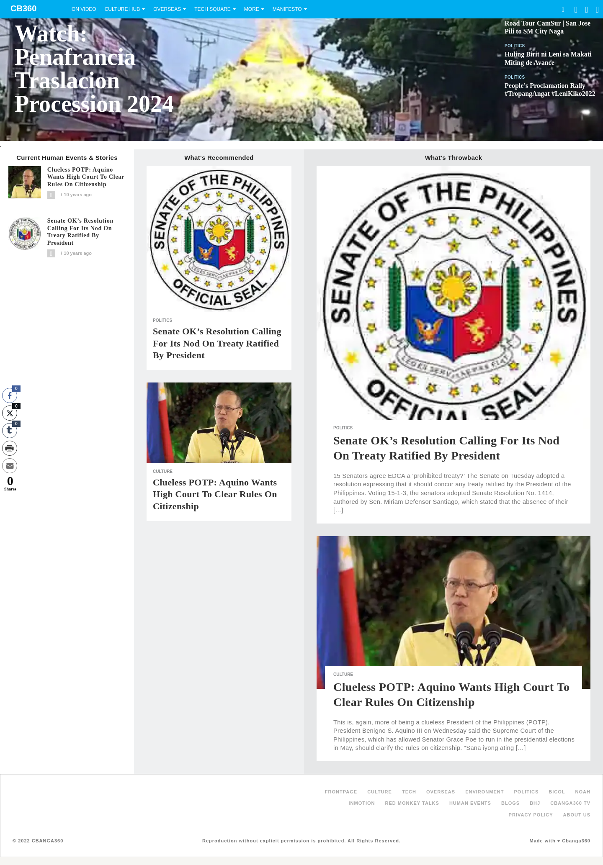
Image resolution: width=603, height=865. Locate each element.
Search (563, 9)
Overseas (167, 9)
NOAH (582, 791)
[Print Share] (9, 448)
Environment (484, 791)
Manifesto (287, 9)
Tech (409, 791)
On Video (84, 9)
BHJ (535, 803)
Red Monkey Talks (412, 803)
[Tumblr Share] (9, 430)
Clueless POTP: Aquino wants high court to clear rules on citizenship (85, 177)
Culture (163, 471)
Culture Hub (122, 9)
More (251, 9)
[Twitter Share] (9, 413)
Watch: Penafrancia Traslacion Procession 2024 (94, 69)
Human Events (470, 803)
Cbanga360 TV (570, 803)
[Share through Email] (9, 465)
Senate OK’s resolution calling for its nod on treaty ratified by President (80, 232)
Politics (515, 46)
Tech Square (212, 9)
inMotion (362, 803)
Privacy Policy (531, 814)
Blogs (510, 803)
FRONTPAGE (341, 791)
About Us (576, 814)
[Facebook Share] (9, 395)
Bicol (557, 791)
